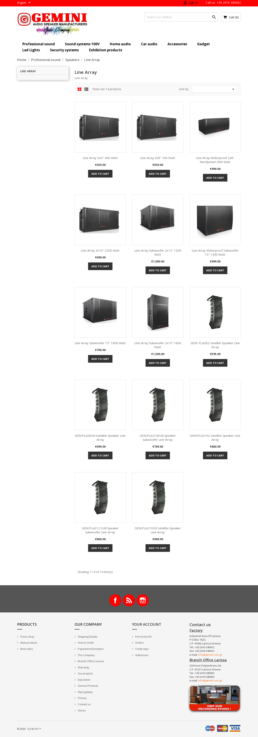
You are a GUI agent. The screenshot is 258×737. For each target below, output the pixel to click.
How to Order (85, 642)
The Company (86, 655)
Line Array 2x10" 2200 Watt (100, 250)
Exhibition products (105, 50)
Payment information (90, 649)
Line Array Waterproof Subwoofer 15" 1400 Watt (215, 252)
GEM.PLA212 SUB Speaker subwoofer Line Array (100, 530)
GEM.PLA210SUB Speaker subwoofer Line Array (158, 438)
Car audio (149, 44)
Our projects (85, 673)
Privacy (82, 698)
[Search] (181, 17)
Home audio (120, 44)
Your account (146, 624)
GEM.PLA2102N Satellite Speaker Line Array (158, 530)
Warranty (83, 667)
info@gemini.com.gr (210, 654)
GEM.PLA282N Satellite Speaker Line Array (100, 438)
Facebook (115, 600)
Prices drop (27, 636)
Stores (81, 710)
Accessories (177, 44)
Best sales (26, 649)
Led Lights (31, 50)
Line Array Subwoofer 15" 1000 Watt (100, 343)
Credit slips (142, 649)
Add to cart (100, 173)
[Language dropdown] (24, 3)
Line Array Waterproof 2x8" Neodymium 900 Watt (215, 160)
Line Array (28, 71)
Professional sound (38, 44)
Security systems (64, 50)
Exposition (84, 679)
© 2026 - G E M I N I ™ (29, 729)
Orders (139, 642)
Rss (129, 600)
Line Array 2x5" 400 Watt (100, 158)
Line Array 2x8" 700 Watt (157, 158)
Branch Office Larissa (90, 661)
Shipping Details (87, 636)
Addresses (142, 655)
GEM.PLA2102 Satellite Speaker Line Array (215, 438)
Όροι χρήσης (85, 692)
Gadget (203, 44)
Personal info (143, 636)
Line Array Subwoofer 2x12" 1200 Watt (157, 252)
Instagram (143, 600)
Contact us (84, 704)
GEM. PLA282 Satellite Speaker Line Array (215, 345)
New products (28, 642)
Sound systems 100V (82, 44)
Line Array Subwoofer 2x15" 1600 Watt (157, 345)
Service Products (87, 685)
